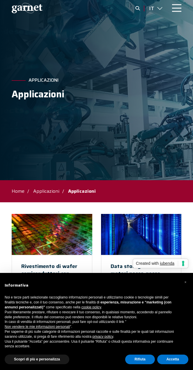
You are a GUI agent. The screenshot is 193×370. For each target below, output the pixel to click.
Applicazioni (44, 80)
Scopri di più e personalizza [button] (37, 359)
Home (18, 191)
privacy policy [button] (102, 337)
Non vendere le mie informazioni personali (37, 327)
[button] (185, 282)
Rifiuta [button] (139, 359)
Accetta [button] (173, 359)
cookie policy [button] (91, 307)
